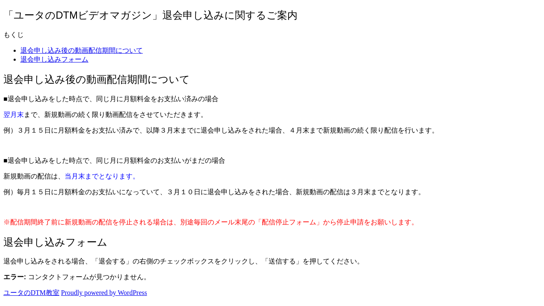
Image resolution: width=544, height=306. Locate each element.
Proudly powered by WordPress (104, 292)
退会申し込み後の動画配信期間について (81, 50)
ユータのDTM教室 (31, 292)
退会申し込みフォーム (54, 59)
